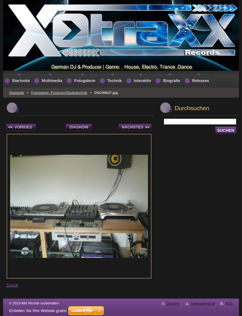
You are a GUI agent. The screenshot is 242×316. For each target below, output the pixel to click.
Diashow (78, 127)
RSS (229, 303)
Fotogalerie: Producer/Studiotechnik (59, 93)
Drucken (173, 303)
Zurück (12, 285)
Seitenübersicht (203, 303)
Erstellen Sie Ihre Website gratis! (38, 310)
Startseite (16, 93)
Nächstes (135, 127)
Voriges (20, 127)
